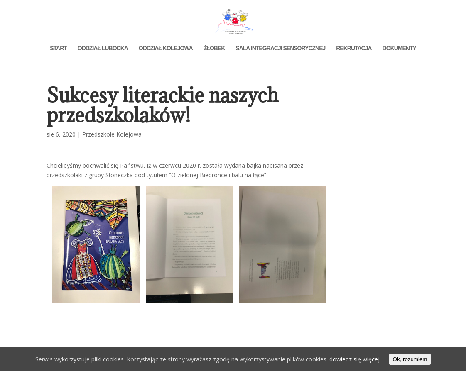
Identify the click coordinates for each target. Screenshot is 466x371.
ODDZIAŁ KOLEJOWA (166, 48)
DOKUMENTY (399, 48)
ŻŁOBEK (214, 48)
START (58, 48)
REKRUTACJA (353, 48)
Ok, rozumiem (410, 359)
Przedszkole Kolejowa (112, 134)
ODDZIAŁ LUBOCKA (103, 48)
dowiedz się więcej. (355, 359)
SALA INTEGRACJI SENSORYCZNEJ (280, 48)
